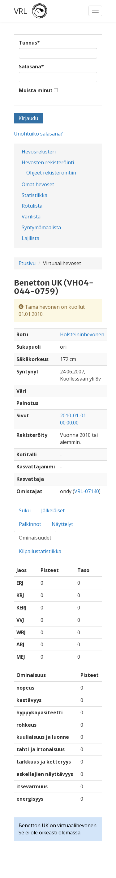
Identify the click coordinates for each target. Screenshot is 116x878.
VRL (20, 11)
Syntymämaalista (41, 227)
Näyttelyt (62, 524)
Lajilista (30, 238)
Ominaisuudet (35, 537)
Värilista (31, 216)
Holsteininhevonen (82, 334)
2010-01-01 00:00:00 (73, 419)
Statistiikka (34, 195)
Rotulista (32, 205)
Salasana (31, 66)
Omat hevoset (38, 184)
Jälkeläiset (53, 510)
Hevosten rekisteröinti (48, 162)
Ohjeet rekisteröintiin (51, 172)
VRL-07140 (86, 491)
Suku (25, 510)
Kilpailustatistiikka (40, 551)
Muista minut (36, 90)
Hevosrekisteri (39, 151)
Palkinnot (30, 524)
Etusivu (27, 263)
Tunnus (29, 42)
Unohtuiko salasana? (38, 133)
